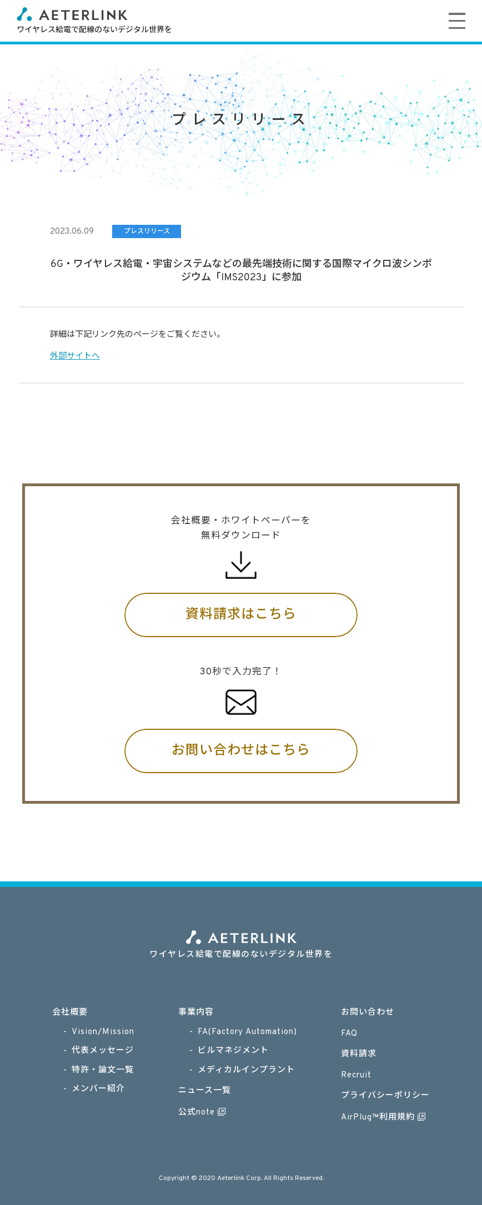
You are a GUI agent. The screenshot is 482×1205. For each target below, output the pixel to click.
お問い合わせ (367, 1012)
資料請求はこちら (241, 615)
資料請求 (358, 1054)
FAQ (349, 1033)
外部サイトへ (75, 356)
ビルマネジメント (233, 1051)
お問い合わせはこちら (241, 751)
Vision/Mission (103, 1032)
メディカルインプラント (246, 1070)
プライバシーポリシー (385, 1096)
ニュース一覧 (204, 1091)
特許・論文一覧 (103, 1070)
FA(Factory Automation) (247, 1032)
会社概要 (70, 1012)
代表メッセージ (103, 1051)
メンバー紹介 (98, 1089)
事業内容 (196, 1012)
